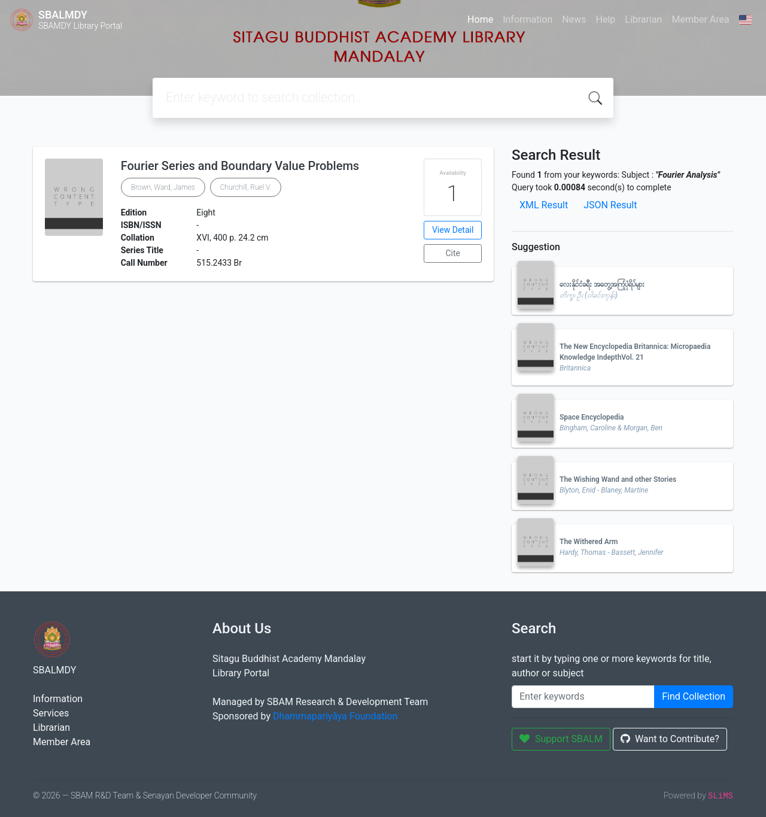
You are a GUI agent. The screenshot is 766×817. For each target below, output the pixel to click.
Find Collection (693, 696)
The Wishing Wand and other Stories (618, 479)
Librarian (643, 19)
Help (605, 19)
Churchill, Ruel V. (245, 187)
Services (51, 713)
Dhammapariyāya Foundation (335, 716)
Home (480, 19)
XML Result (543, 205)
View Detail (452, 230)
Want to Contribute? (670, 739)
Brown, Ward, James (163, 187)
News (574, 19)
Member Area (700, 19)
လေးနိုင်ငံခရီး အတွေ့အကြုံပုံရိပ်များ (602, 284)
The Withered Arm (589, 541)
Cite (452, 253)
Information (527, 19)
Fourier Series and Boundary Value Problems (240, 166)
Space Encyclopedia (592, 417)
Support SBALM (561, 739)
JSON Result (610, 205)
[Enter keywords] (583, 696)
